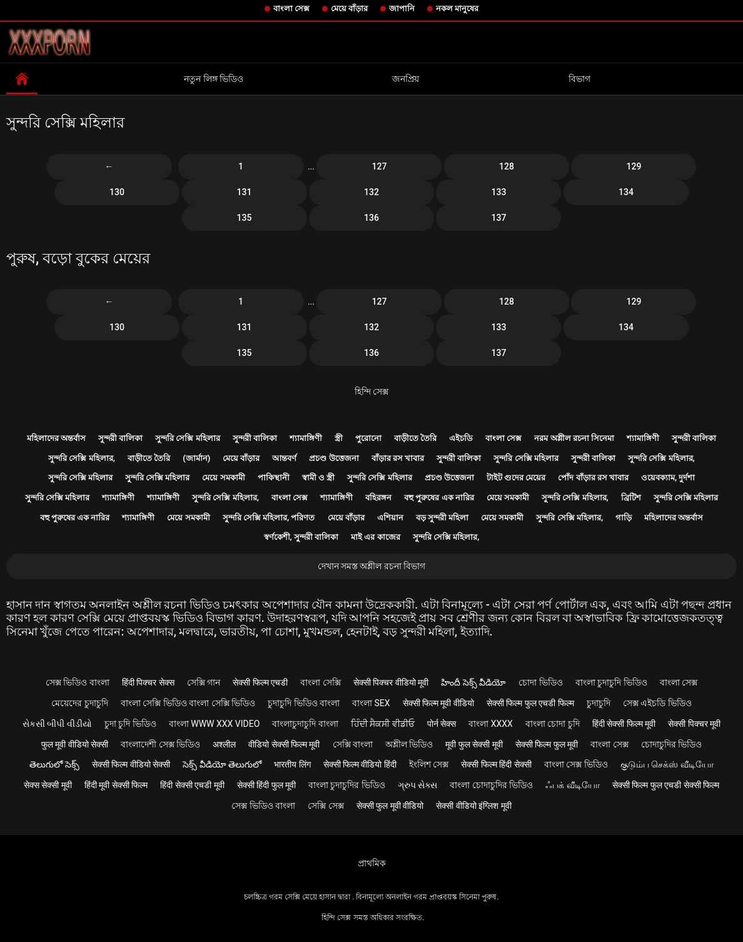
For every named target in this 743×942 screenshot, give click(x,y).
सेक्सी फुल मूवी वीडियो (389, 806)
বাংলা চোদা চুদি (552, 724)
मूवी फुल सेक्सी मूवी (473, 744)
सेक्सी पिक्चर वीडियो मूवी (390, 682)
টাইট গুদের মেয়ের (516, 477)
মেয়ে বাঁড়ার (349, 8)
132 (371, 192)
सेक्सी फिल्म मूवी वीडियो (438, 703)
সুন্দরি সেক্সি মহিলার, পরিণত (269, 517)
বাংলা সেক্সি (320, 682)
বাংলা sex (371, 703)
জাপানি (402, 8)
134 (626, 192)
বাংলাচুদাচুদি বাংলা (305, 724)
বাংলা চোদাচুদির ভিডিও (491, 785)
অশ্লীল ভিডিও (409, 744)
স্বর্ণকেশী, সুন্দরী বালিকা (301, 537)
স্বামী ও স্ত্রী (318, 477)
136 (371, 218)
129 (634, 166)
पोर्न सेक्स (441, 724)
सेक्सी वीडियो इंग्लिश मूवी (473, 806)
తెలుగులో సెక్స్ (54, 764)
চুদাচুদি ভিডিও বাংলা (304, 703)
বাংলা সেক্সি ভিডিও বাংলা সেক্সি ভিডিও (188, 703)
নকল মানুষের (457, 8)
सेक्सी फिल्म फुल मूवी (546, 744)
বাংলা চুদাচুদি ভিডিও (611, 682)
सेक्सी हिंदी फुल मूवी (266, 785)
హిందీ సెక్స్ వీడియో (473, 682)
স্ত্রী (339, 438)
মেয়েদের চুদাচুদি (79, 703)
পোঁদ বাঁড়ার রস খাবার (593, 477)
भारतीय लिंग (292, 764)
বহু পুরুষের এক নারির (439, 497)
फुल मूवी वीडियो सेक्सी (74, 744)
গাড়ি (623, 517)
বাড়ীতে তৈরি (415, 438)
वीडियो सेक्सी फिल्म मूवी (284, 744)
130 (116, 192)
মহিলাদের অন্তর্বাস (56, 438)
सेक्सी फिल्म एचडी (260, 682)
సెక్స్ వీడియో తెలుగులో (222, 764)
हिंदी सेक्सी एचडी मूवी (192, 785)
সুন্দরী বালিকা (120, 438)
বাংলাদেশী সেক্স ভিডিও (160, 744)
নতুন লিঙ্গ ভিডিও (213, 79)
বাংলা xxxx (490, 724)
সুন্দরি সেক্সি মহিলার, (81, 458)
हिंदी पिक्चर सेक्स (148, 682)
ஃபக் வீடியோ (572, 785)
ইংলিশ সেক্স (428, 764)
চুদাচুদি (598, 703)
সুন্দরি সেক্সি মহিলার (187, 438)
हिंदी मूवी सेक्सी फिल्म (116, 785)
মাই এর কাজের (375, 537)
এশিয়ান (390, 517)
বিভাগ (579, 79)
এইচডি (461, 438)
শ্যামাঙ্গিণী (306, 438)
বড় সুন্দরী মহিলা (442, 517)
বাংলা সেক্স (291, 8)
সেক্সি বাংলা (353, 744)
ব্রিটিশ (631, 497)
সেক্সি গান (203, 682)
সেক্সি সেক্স (325, 806)
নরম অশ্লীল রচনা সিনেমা (574, 438)
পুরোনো (368, 438)
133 (499, 192)
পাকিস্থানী (274, 477)
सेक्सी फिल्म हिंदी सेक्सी (496, 764)
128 (506, 166)
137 (499, 218)
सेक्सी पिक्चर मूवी (694, 724)
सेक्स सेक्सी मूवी (48, 785)
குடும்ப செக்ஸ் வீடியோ (667, 764)
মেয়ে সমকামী (223, 477)
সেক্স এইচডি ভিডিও (657, 703)
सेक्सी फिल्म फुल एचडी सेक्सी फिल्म (665, 785)
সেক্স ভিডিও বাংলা (77, 682)
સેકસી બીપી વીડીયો (57, 724)
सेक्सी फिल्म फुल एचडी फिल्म (530, 703)
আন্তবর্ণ (284, 458)
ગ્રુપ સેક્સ (417, 785)
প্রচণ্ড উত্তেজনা (333, 458)
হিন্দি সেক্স (371, 392)
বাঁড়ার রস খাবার (398, 458)
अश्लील (224, 744)
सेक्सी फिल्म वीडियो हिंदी (360, 764)
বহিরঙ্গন (378, 497)
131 (244, 192)
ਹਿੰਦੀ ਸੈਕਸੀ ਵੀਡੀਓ (383, 724)
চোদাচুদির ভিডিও (671, 744)
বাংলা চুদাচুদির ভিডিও (346, 785)
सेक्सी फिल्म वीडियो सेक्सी (131, 764)
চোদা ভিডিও (540, 682)
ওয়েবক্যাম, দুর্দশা (668, 477)
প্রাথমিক (372, 863)
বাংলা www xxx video (214, 724)
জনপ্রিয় (405, 79)
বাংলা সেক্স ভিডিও (576, 764)
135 (244, 218)
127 (379, 166)
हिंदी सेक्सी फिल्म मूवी (623, 724)
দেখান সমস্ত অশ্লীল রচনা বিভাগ (372, 566)
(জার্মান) (196, 458)
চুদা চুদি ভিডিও (130, 724)
